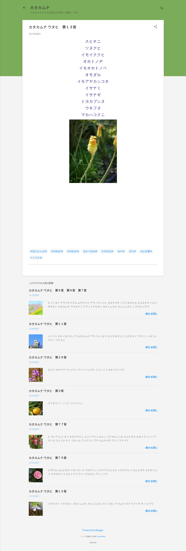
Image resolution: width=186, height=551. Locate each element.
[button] (155, 27)
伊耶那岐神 (57, 251)
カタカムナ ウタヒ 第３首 (46, 390)
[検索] (162, 8)
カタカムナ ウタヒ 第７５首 (48, 457)
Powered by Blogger (93, 530)
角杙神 (121, 251)
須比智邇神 (146, 251)
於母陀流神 (107, 251)
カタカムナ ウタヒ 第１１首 (48, 323)
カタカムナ (40, 7)
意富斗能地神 (90, 251)
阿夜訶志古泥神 (38, 251)
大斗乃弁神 (36, 257)
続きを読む (151, 313)
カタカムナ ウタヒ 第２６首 (48, 357)
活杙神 (132, 251)
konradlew (101, 536)
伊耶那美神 (73, 251)
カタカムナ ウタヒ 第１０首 (48, 491)
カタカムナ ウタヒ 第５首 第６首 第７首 (58, 290)
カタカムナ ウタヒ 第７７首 (48, 424)
